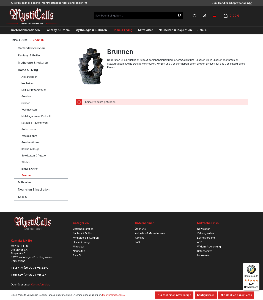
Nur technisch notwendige (174, 294)
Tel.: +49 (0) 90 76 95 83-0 (29, 267)
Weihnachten (29, 109)
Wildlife (25, 162)
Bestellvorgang (206, 237)
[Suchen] (179, 15)
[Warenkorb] (231, 15)
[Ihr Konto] (205, 15)
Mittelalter (24, 182)
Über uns (140, 228)
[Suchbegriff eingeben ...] (134, 15)
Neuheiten (27, 83)
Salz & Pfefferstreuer (33, 89)
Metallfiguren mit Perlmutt (36, 116)
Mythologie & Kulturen (33, 62)
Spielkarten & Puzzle (33, 155)
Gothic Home (29, 129)
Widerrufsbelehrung (209, 246)
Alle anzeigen (29, 76)
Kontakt (139, 237)
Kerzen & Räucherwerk (34, 122)
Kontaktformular (40, 284)
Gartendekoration (83, 228)
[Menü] (257, 265)
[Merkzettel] (194, 15)
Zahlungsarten (205, 233)
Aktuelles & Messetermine (150, 233)
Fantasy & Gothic (29, 55)
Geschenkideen (30, 142)
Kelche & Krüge (30, 148)
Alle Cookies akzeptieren (236, 294)
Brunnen (26, 175)
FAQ (137, 242)
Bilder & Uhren (29, 168)
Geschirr (26, 96)
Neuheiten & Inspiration (34, 189)
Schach (25, 102)
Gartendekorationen (31, 48)
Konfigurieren (206, 294)
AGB (199, 242)
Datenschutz (204, 250)
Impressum (203, 255)
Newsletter (203, 228)
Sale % (23, 197)
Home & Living (28, 70)
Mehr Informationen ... (113, 295)
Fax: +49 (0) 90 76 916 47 (28, 275)
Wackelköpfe (29, 135)
